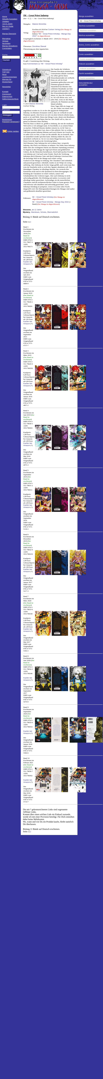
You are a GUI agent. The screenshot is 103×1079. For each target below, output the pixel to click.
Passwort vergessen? (11, 122)
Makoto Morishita (39, 24)
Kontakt (5, 92)
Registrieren (7, 120)
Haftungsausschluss (10, 99)
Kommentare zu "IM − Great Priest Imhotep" (45, 64)
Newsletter (6, 87)
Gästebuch (6, 70)
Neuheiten (6, 43)
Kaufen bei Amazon (27, 263)
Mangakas (6, 39)
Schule (43, 212)
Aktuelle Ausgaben (9, 19)
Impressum (6, 94)
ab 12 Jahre (36, 210)
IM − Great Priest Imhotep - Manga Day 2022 (50, 202)
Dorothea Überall (39, 46)
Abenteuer (35, 212)
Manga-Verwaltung (9, 46)
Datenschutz (7, 96)
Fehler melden (13, 131)
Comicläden (7, 48)
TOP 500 (5, 72)
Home (4, 17)
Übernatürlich (52, 212)
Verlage (5, 41)
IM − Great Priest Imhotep (42, 197)
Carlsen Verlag (54, 29)
